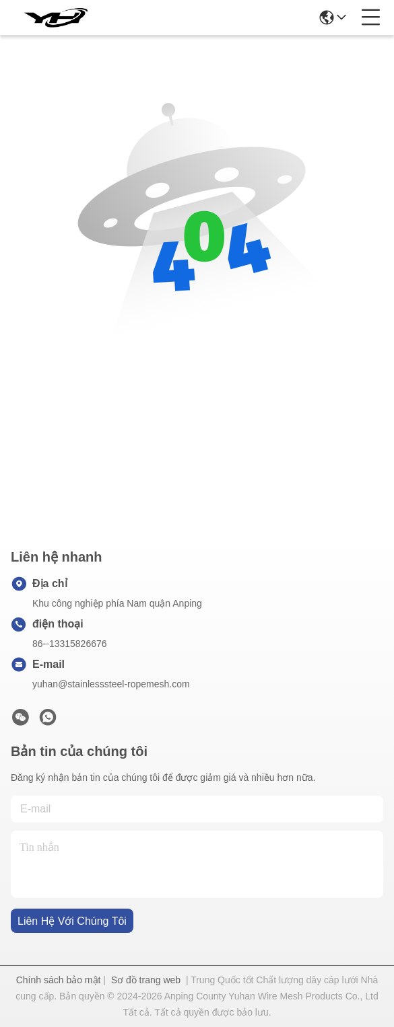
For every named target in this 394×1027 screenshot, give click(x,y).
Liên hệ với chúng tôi (72, 921)
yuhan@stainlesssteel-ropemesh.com (111, 684)
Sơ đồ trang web (145, 980)
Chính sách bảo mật (58, 980)
